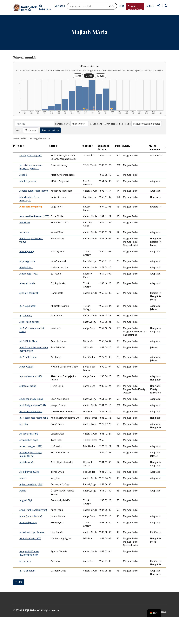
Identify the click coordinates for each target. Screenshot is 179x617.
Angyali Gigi (25, 500)
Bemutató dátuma (106, 147)
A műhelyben (29, 357)
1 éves (78, 75)
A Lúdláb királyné (28, 341)
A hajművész (26, 267)
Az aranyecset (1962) (30, 538)
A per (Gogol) (26, 366)
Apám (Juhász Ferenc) (30, 516)
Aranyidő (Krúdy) (28, 522)
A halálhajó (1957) (28, 273)
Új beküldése (45, 7)
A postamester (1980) (30, 376)
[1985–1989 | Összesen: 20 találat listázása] (106, 99)
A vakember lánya (28, 439)
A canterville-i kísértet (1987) (34, 216)
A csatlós (24, 232)
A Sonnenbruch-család (31, 398)
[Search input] (88, 6)
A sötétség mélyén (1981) (32, 405)
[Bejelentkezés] (158, 5)
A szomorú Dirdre (28, 433)
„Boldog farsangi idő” (30, 155)
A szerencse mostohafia (35, 417)
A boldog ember (27, 181)
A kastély (27, 315)
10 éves (100, 75)
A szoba (23, 424)
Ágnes (22, 490)
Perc (118, 145)
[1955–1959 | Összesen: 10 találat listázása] (65, 104)
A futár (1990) (26, 251)
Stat (121, 6)
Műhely (127, 145)
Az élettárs (25, 561)
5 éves (89, 75)
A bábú (23, 174)
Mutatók (59, 6)
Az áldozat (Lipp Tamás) (31, 532)
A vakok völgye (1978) (30, 446)
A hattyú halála (27, 283)
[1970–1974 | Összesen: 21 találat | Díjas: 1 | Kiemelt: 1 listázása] (85, 98)
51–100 (19, 582)
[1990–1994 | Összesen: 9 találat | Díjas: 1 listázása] (113, 105)
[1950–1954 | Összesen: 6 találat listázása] (58, 107)
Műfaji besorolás (157, 147)
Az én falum (29, 570)
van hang (96, 123)
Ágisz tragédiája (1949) (31, 484)
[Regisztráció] (166, 5)
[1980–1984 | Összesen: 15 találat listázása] (99, 102)
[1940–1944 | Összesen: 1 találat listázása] (45, 109)
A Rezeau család (27, 385)
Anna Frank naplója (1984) (33, 509)
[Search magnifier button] (114, 6)
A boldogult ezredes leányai (33, 190)
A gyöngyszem (27, 261)
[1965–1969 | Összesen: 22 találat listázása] (79, 98)
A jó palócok (29, 305)
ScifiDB (150, 6)
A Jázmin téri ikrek (28, 292)
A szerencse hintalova (30, 411)
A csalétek (24, 222)
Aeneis (22, 478)
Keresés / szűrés (50, 130)
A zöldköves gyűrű (29, 471)
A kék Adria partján (29, 321)
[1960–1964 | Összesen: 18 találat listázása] (72, 100)
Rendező (87, 145)
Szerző (53, 145)
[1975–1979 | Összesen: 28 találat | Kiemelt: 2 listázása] (92, 95)
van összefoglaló (113, 123)
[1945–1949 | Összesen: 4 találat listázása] (51, 108)
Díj (15, 145)
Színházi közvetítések (135, 8)
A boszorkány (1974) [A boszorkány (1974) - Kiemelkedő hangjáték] (30, 206)
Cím (21, 145)
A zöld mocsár (26, 462)
